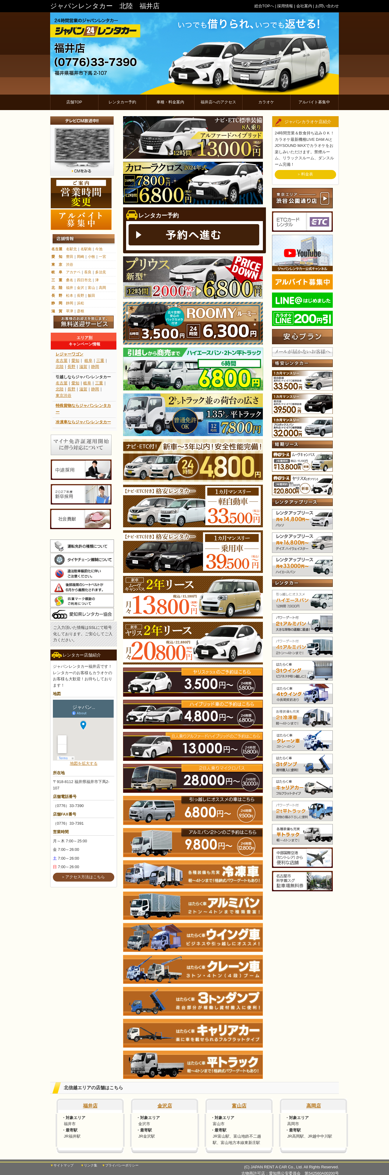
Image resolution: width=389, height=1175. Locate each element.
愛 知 (56, 256)
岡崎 (80, 256)
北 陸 (56, 287)
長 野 (56, 295)
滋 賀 (56, 311)
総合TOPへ (264, 6)
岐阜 (88, 360)
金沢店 (164, 1105)
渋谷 (69, 264)
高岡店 (313, 1105)
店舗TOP (74, 102)
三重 (100, 360)
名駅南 (86, 249)
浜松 (80, 303)
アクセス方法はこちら (85, 877)
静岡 (69, 303)
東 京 (56, 264)
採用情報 (285, 6)
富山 (91, 287)
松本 (69, 295)
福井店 (90, 1105)
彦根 (80, 311)
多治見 (100, 272)
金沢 (80, 287)
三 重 (56, 280)
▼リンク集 (89, 1165)
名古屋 (56, 249)
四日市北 (84, 280)
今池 (98, 249)
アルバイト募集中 (314, 102)
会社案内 (304, 6)
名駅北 (71, 249)
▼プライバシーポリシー (120, 1165)
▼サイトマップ (62, 1165)
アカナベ (73, 272)
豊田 (69, 256)
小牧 (91, 256)
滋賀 (83, 366)
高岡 (102, 287)
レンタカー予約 (122, 102)
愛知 (75, 360)
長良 (87, 272)
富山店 (239, 1105)
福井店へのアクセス (218, 102)
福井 (69, 287)
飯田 (91, 295)
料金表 (307, 174)
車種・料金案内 (170, 102)
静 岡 (56, 303)
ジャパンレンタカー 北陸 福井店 (105, 6)
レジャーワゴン (69, 354)
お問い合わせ (327, 6)
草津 (69, 311)
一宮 (102, 256)
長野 (80, 295)
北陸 (60, 366)
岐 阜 (56, 272)
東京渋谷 (63, 395)
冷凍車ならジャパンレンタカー (83, 422)
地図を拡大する (84, 763)
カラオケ (266, 102)
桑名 (69, 280)
